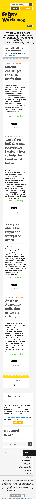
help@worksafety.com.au (18, 417)
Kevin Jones (18, 64)
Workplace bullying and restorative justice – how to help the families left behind (15, 151)
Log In (15, 8)
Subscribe (26, 8)
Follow (28, 457)
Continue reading (18, 116)
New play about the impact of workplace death (13, 232)
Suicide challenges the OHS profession (13, 73)
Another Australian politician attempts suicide (13, 308)
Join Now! (18, 422)
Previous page (18, 381)
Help (29, 474)
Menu (30, 26)
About (28, 470)
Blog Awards (25, 467)
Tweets (27, 464)
